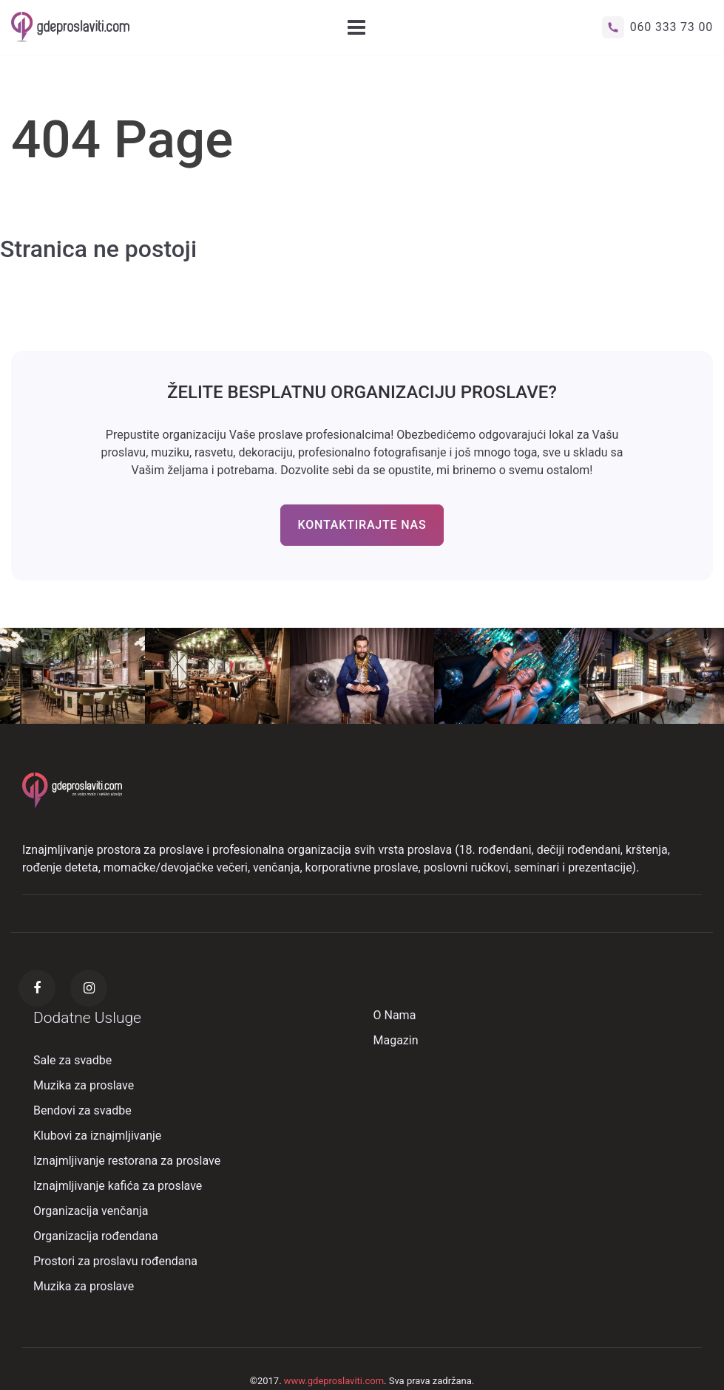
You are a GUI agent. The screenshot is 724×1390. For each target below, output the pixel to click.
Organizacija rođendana (95, 1236)
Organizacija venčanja (91, 1211)
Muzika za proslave (83, 1085)
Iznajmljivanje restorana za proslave (126, 1161)
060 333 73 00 (657, 27)
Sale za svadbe (72, 1060)
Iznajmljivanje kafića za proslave (117, 1186)
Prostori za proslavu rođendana (115, 1261)
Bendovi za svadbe (82, 1110)
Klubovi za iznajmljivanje (97, 1136)
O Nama (394, 1015)
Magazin (396, 1040)
